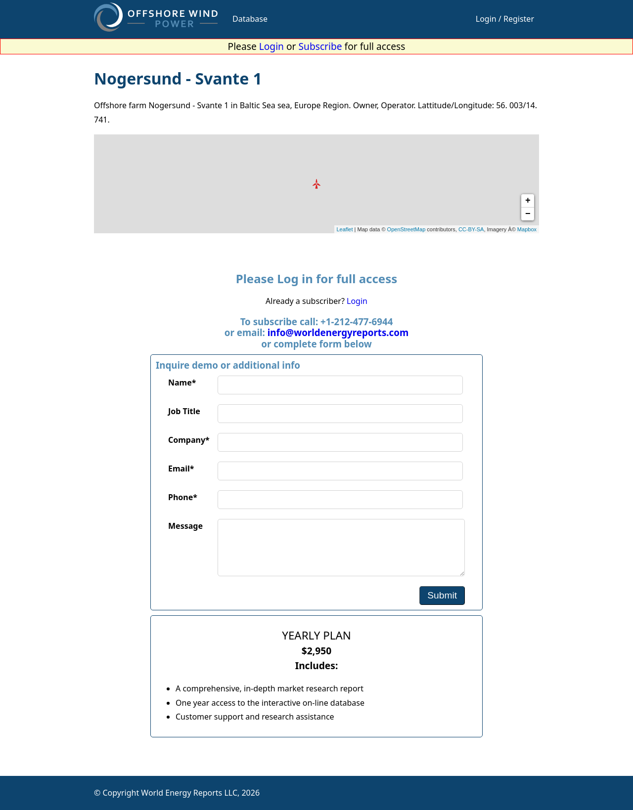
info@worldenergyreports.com (338, 332)
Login (271, 46)
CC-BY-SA (471, 229)
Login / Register (505, 18)
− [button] (528, 214)
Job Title (184, 411)
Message (185, 525)
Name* (182, 382)
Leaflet (345, 229)
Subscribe (320, 46)
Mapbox (527, 229)
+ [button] (528, 201)
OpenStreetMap (406, 229)
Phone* (182, 497)
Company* (189, 439)
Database (250, 18)
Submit (442, 595)
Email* (181, 468)
